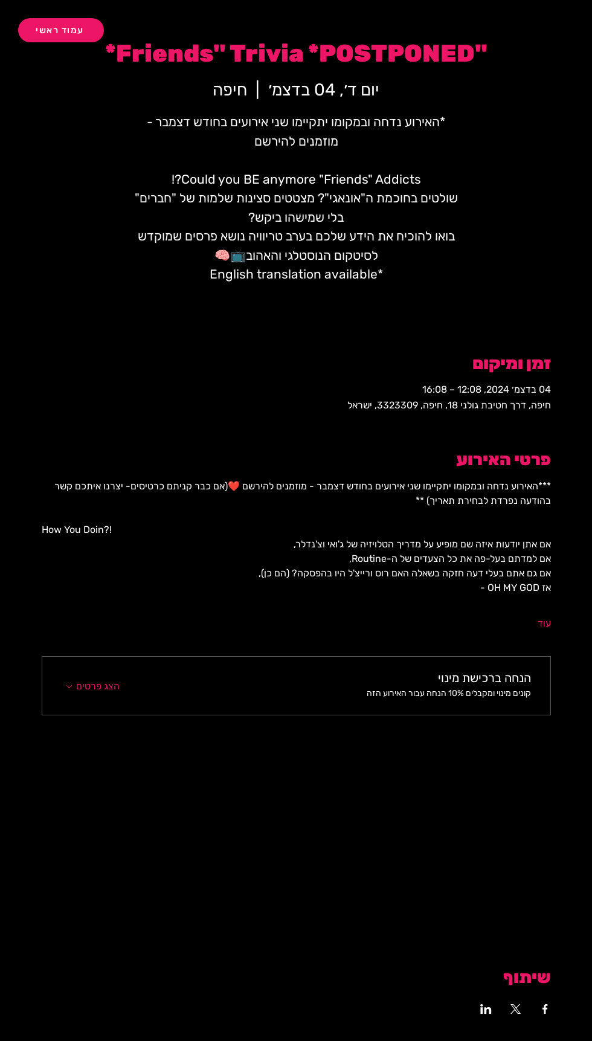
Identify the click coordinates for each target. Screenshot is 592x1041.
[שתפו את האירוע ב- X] (515, 1009)
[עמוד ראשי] (61, 30)
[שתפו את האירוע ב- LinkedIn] (486, 1009)
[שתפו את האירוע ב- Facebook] (545, 1009)
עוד (544, 623)
